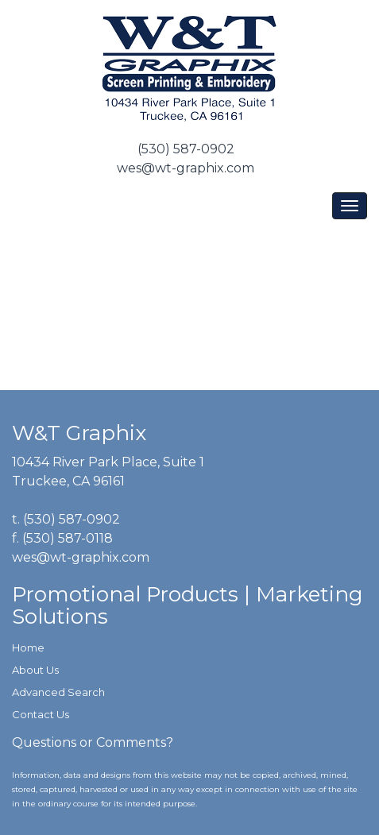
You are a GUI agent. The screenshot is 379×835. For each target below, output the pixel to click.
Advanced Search (58, 692)
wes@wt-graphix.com (185, 168)
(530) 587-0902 (185, 149)
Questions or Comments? (92, 742)
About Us (35, 669)
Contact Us (40, 714)
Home (28, 647)
